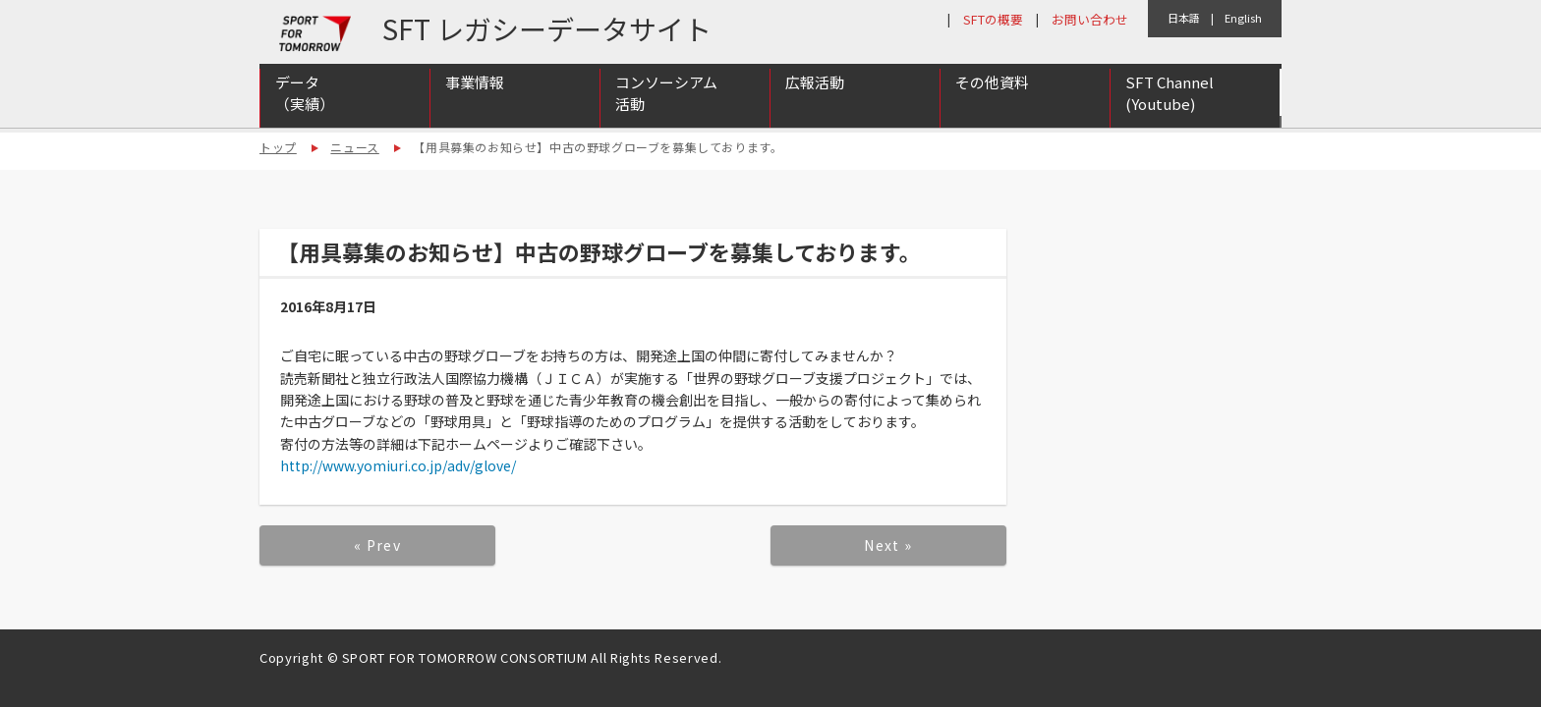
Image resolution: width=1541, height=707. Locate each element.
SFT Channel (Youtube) (1169, 101)
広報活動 (814, 90)
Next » (888, 545)
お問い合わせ (1090, 19)
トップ (278, 146)
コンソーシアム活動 (666, 101)
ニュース (354, 146)
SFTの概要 (993, 19)
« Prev (377, 545)
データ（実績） (304, 101)
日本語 (1184, 18)
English (1243, 18)
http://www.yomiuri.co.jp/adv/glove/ (398, 465)
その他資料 (992, 90)
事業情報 (474, 90)
